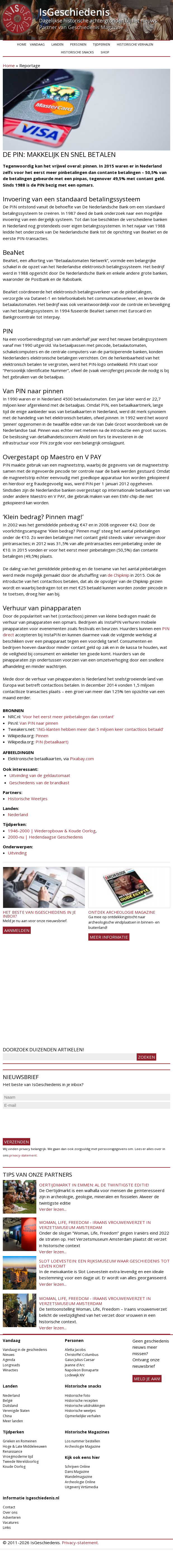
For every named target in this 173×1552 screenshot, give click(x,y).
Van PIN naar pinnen (39, 723)
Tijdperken (101, 44)
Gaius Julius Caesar (80, 1359)
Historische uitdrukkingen (85, 1405)
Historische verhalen (135, 44)
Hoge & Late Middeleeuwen (25, 1446)
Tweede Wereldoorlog (21, 1461)
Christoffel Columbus (81, 1354)
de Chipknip (118, 575)
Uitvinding (17, 853)
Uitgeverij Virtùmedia (81, 1487)
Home (21, 44)
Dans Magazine (77, 1471)
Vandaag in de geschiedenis (25, 1349)
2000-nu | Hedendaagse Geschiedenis (45, 837)
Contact (9, 1507)
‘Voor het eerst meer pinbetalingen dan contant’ (68, 716)
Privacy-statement (80, 1542)
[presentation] (45, 1121)
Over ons (10, 1512)
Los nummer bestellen (82, 1441)
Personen (78, 44)
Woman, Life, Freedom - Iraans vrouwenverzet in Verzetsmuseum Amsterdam (95, 1224)
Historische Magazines (87, 1432)
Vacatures (10, 1522)
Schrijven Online (77, 1466)
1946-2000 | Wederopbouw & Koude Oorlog (52, 830)
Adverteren (12, 1517)
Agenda (9, 1359)
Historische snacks (77, 52)
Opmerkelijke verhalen (83, 1416)
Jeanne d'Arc (75, 1365)
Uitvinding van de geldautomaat (39, 775)
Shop (105, 52)
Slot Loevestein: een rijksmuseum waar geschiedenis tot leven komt (104, 1263)
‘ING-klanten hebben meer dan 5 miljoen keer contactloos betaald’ (99, 729)
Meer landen (13, 1421)
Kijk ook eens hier (82, 1457)
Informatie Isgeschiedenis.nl (31, 1498)
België (8, 1400)
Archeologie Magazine (82, 1446)
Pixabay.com (82, 758)
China (7, 1416)
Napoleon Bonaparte (82, 1370)
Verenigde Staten (16, 1410)
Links (7, 1527)
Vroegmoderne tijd (18, 1456)
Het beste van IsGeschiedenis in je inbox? (39, 914)
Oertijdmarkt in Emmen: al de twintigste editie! (94, 1185)
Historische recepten (81, 1400)
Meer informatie (109, 937)
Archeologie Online (80, 1482)
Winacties (10, 1370)
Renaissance (12, 1451)
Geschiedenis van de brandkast (39, 782)
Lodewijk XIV (74, 1375)
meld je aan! (147, 1378)
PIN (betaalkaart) (51, 742)
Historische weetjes (80, 1410)
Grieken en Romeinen (20, 1441)
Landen (57, 44)
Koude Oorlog (14, 1466)
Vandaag (37, 44)
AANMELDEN (16, 930)
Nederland (18, 814)
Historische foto (77, 1395)
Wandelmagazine (78, 1476)
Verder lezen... (53, 1209)
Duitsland (10, 1405)
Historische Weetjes (28, 798)
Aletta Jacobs (75, 1349)
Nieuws (8, 1354)
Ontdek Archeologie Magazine (121, 912)
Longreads (11, 1365)
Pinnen (41, 735)
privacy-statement (23, 1155)
